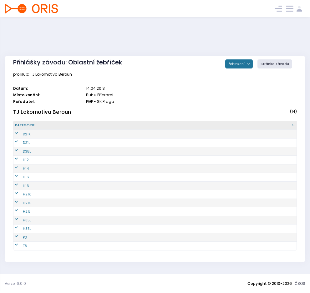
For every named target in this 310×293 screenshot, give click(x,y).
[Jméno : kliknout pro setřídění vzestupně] (158, 125)
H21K (19, 194)
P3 (17, 237)
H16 (18, 176)
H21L (19, 211)
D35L (19, 151)
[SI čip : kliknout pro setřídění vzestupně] (274, 125)
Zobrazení (237, 64)
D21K (19, 134)
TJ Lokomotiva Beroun (42, 112)
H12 (18, 159)
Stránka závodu (275, 64)
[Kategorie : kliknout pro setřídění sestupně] (39, 125)
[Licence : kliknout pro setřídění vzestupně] (229, 125)
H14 (18, 168)
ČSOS (300, 283)
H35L (19, 220)
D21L (18, 142)
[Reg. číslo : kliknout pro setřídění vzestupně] (87, 125)
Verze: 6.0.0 (15, 283)
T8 (17, 245)
